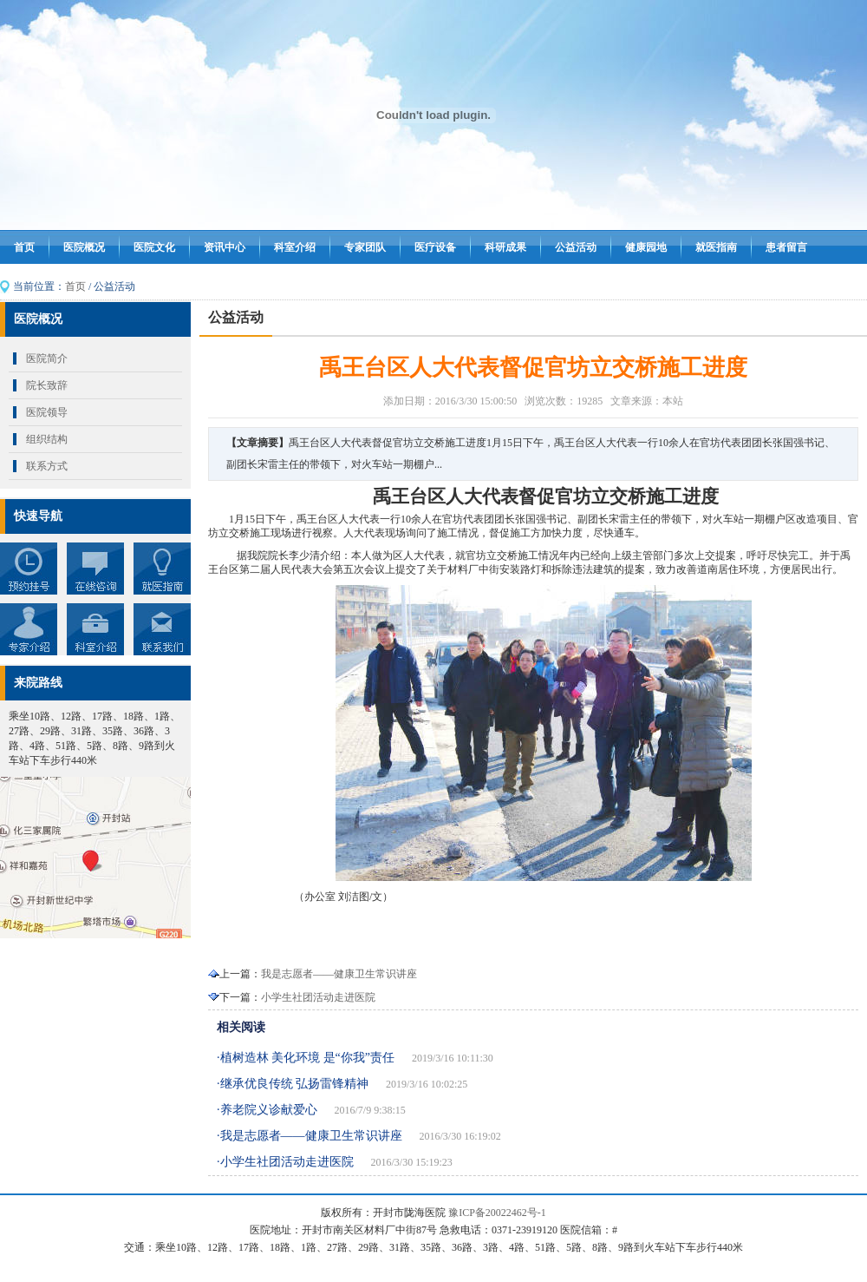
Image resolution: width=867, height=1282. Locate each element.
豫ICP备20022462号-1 (497, 1212)
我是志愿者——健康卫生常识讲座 (339, 974)
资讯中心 (224, 247)
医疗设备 (435, 247)
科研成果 (505, 247)
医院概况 (84, 247)
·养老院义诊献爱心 (267, 1109)
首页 (24, 247)
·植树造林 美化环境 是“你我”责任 (305, 1057)
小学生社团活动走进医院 (318, 997)
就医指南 (716, 247)
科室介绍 (295, 247)
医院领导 (47, 412)
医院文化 (154, 247)
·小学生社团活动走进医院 (285, 1161)
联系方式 (47, 466)
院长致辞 (47, 385)
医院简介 (47, 358)
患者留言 (786, 247)
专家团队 (365, 247)
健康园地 (646, 247)
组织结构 (47, 439)
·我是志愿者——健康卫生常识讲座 (309, 1135)
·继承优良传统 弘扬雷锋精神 (292, 1083)
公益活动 (575, 247)
